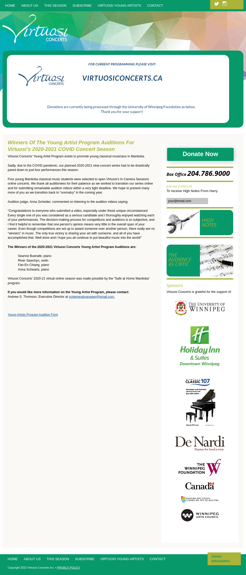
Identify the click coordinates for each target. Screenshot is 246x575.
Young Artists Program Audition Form (33, 315)
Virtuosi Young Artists (119, 5)
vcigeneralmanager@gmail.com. (92, 297)
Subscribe (82, 5)
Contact (155, 5)
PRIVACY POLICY (68, 567)
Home (10, 5)
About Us (29, 5)
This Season (55, 5)
